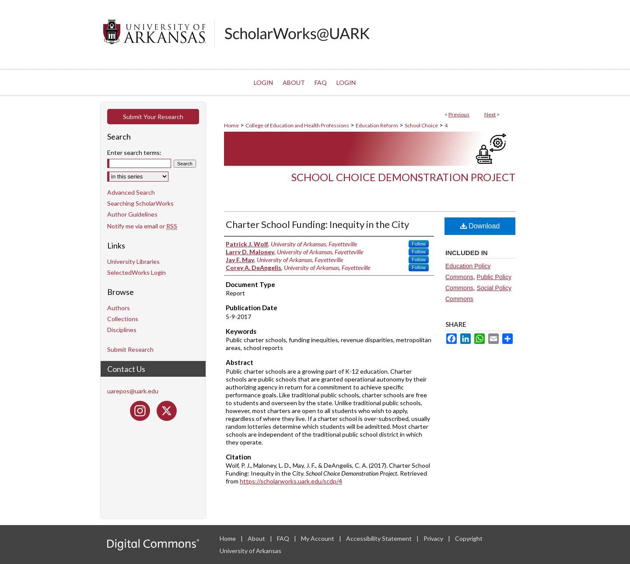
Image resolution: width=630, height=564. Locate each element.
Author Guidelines (132, 214)
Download (480, 226)
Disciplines (121, 329)
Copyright (469, 538)
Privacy (434, 538)
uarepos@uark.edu (132, 391)
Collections (122, 318)
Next (490, 114)
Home (231, 125)
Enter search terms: (134, 152)
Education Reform (377, 125)
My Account (318, 538)
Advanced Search (131, 192)
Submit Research (130, 349)
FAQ (283, 538)
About (257, 538)
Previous (458, 114)
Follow (419, 243)
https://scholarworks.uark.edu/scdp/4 (291, 481)
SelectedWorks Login (136, 272)
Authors (118, 308)
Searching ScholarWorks (140, 203)
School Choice (421, 125)
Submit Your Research (153, 116)
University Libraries (133, 261)
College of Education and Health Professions (297, 125)
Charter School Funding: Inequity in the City (317, 224)
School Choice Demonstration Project (403, 177)
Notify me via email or (142, 226)
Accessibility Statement (379, 538)
